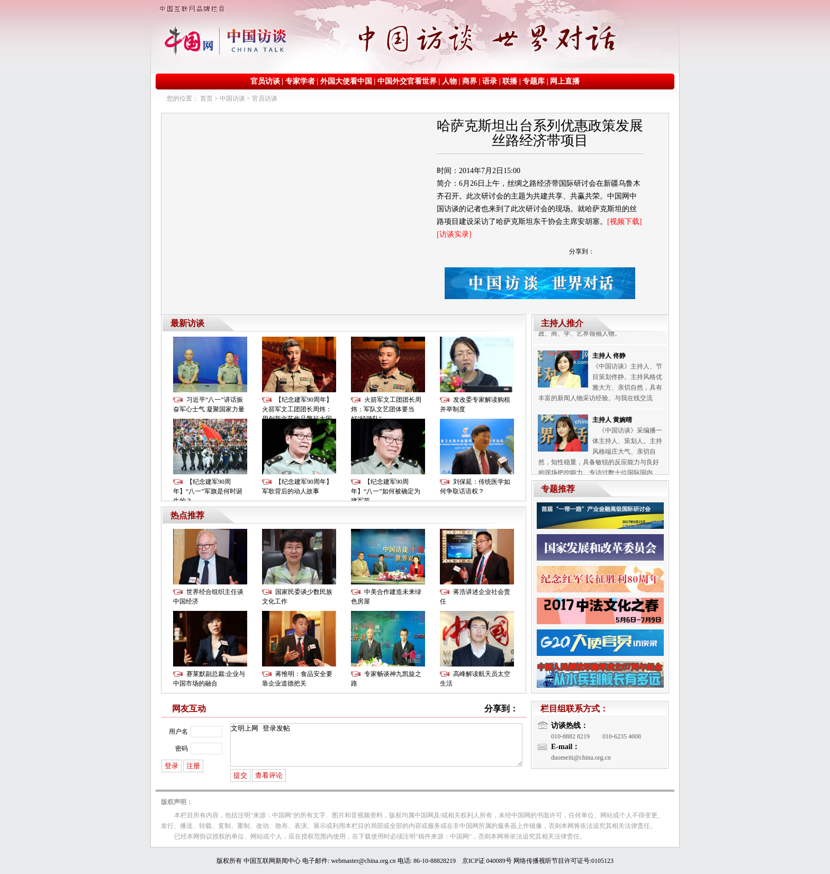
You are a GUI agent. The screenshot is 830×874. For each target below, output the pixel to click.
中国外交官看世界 (407, 81)
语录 (489, 81)
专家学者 (300, 81)
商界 (469, 81)
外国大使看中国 (346, 81)
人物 (449, 81)
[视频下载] (624, 222)
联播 (509, 81)
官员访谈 (265, 81)
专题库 (533, 81)
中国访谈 (232, 98)
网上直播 (565, 81)
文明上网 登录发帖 (376, 745)
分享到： (581, 251)
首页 (206, 98)
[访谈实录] (454, 234)
